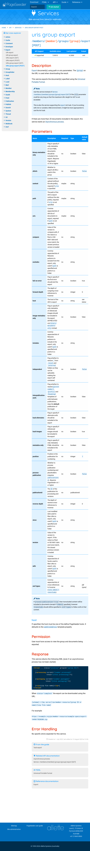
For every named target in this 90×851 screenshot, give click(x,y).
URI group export (12, 55)
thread (7, 114)
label (7, 79)
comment (8, 43)
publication (9, 101)
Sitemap (14, 826)
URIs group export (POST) (15, 66)
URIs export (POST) (13, 60)
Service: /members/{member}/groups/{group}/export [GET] (55, 762)
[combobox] (37, 7)
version (7, 120)
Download (34, 2)
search (7, 107)
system (7, 111)
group (7, 69)
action (7, 37)
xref (6, 127)
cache (7, 40)
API (55, 2)
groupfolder (9, 72)
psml (6, 98)
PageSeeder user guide (35, 826)
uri (6, 117)
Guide (65, 2)
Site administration (14, 829)
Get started (54, 7)
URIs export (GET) (12, 58)
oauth (7, 95)
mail (6, 85)
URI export (9, 53)
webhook (8, 124)
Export (34, 70)
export (62, 105)
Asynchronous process (54, 122)
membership (9, 91)
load (6, 82)
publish (7, 104)
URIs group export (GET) (14, 63)
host (6, 75)
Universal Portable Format (43, 773)
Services (45, 13)
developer (8, 47)
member (8, 88)
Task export (38, 748)
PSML (45, 2)
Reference (77, 2)
